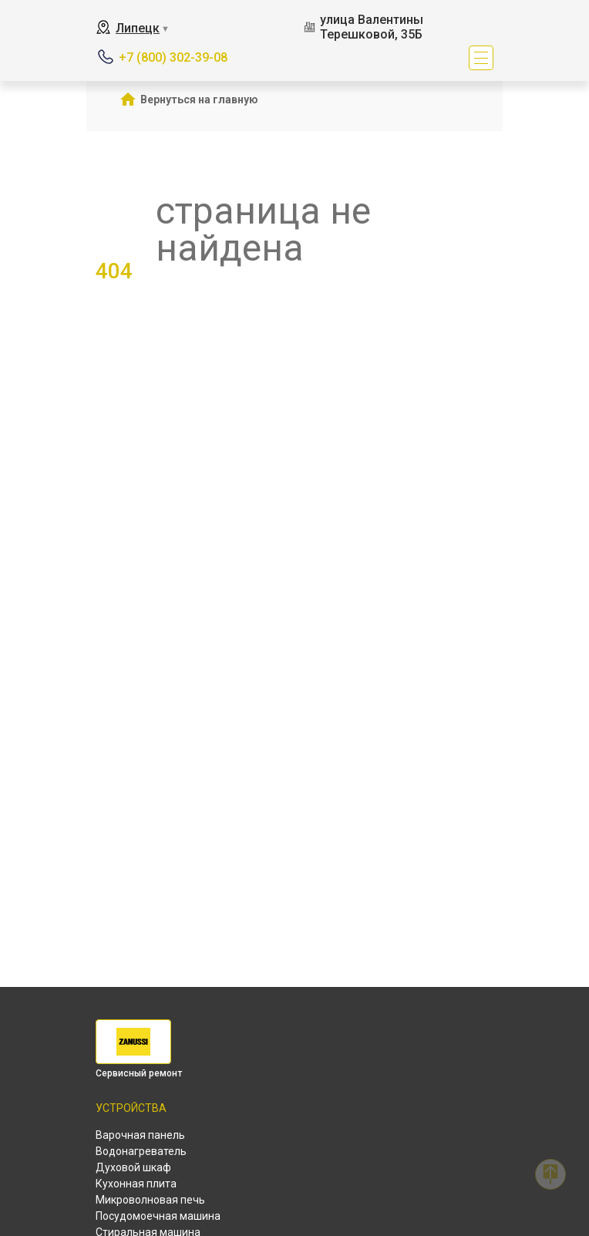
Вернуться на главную (199, 99)
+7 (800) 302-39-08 (173, 57)
